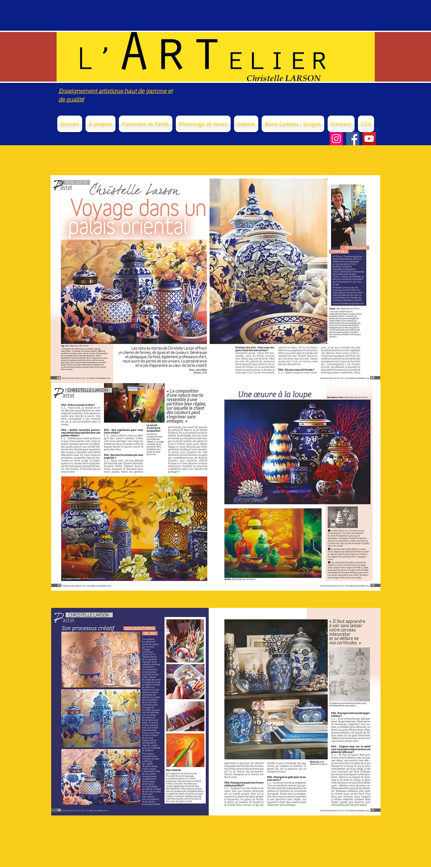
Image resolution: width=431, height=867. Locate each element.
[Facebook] (352, 138)
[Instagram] (336, 138)
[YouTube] (369, 138)
